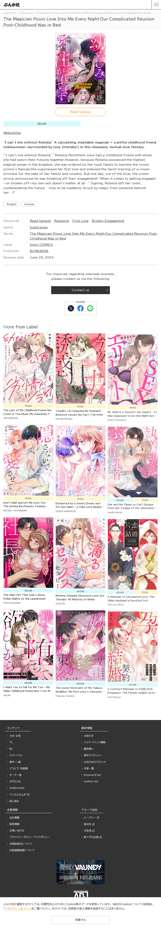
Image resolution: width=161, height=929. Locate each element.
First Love (80, 220)
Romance (61, 220)
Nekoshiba (12, 132)
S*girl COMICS (41, 244)
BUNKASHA (39, 251)
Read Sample (40, 220)
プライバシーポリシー (17, 908)
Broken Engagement (108, 220)
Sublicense (39, 227)
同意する (80, 920)
